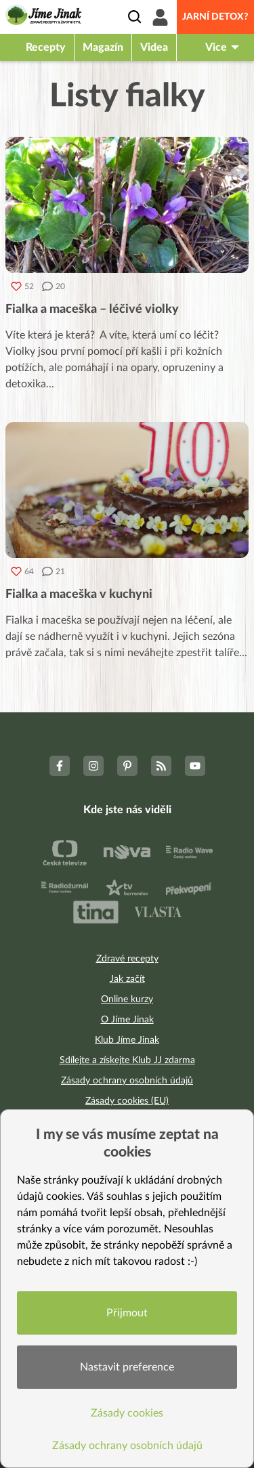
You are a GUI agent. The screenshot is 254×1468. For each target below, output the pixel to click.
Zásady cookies (127, 1413)
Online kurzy (127, 999)
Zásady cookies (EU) (127, 1101)
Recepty (46, 47)
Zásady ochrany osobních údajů (127, 1080)
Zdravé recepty (127, 959)
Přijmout (127, 1313)
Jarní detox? (215, 17)
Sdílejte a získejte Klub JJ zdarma (127, 1060)
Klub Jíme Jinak (127, 1040)
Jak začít (127, 979)
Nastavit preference (127, 1367)
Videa (154, 47)
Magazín (103, 47)
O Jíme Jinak (127, 1019)
